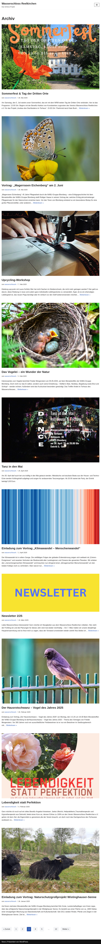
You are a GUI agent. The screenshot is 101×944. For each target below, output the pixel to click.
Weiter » (65, 929)
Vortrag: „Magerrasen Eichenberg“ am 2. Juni (32, 185)
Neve (4, 942)
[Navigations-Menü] (96, 5)
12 (56, 929)
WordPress (23, 942)
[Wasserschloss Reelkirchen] (19, 5)
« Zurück (6, 929)
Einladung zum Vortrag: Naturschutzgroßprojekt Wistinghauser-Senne (49, 897)
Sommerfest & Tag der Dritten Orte (25, 93)
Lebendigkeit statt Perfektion (21, 802)
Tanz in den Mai (12, 466)
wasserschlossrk (10, 98)
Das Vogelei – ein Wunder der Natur (26, 372)
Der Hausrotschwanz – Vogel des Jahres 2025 (32, 707)
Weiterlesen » (84, 108)
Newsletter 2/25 (12, 616)
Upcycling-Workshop (16, 280)
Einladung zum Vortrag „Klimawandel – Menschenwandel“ (41, 548)
